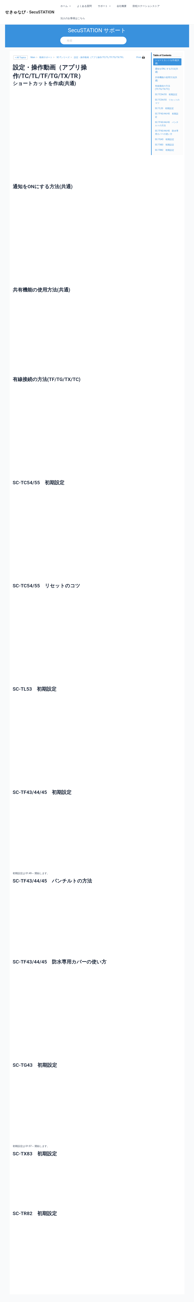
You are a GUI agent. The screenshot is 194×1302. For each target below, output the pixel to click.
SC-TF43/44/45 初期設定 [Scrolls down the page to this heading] (166, 103)
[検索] (97, 28)
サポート (104, 6)
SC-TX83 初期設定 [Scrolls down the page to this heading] (164, 132)
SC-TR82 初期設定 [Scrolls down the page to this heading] (164, 138)
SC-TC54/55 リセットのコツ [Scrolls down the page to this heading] (167, 89)
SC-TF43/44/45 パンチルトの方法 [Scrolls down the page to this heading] (166, 111)
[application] (71, 6)
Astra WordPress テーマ (129, 1296)
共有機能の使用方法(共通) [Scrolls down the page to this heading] (166, 67)
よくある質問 (85, 6)
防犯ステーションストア (143, 6)
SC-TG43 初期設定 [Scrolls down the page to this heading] (164, 127)
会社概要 (120, 6)
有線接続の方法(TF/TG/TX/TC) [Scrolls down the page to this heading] (162, 75)
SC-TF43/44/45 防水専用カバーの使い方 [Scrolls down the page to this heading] (166, 120)
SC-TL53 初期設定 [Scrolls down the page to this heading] (164, 96)
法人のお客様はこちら (174, 6)
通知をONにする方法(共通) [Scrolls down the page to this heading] (166, 58)
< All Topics (20, 45)
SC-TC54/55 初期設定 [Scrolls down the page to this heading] (166, 82)
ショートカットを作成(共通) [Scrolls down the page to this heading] (167, 49)
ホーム (68, 6)
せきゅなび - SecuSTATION (29, 6)
